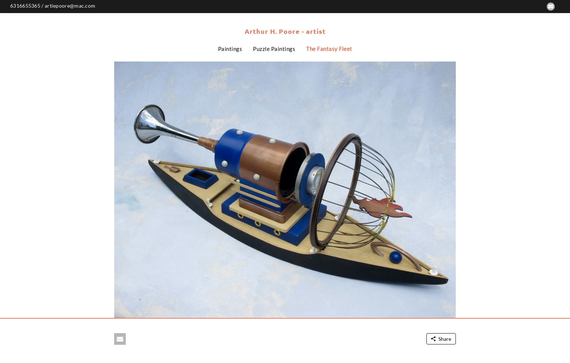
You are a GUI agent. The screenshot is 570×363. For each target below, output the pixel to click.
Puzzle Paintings (274, 48)
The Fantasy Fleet (329, 48)
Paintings (230, 48)
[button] (551, 7)
